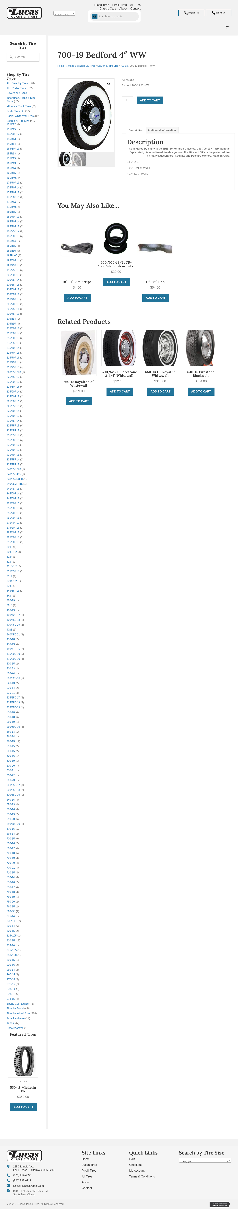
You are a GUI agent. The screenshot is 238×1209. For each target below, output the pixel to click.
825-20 (11, 945)
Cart (132, 1159)
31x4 (9, 556)
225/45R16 (13, 377)
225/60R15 (13, 396)
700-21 (11, 867)
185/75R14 (13, 231)
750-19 (11, 896)
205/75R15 (13, 313)
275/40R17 (13, 522)
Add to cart (150, 100)
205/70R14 (13, 299)
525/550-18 (13, 702)
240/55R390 (14, 469)
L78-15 (11, 998)
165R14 (11, 168)
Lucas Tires (89, 1164)
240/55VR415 (15, 483)
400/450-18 (13, 620)
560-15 (11, 741)
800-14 (11, 926)
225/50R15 (13, 382)
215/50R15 (13, 328)
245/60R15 (13, 498)
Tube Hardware (16, 1018)
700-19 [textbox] (204, 1161)
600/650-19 (13, 794)
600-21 (11, 770)
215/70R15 (13, 352)
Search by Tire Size (18, 121)
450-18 (11, 639)
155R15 (11, 158)
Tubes (10, 1023)
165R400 (12, 177)
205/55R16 (13, 284)
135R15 (11, 129)
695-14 (11, 833)
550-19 (11, 721)
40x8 (9, 629)
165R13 (11, 163)
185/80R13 (13, 236)
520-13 (11, 683)
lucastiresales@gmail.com (28, 1185)
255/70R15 (13, 513)
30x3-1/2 (12, 552)
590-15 (11, 746)
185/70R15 (13, 226)
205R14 (11, 318)
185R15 (11, 245)
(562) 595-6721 (22, 1180)
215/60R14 (13, 333)
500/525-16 (13, 678)
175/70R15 (13, 192)
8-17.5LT (12, 921)
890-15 (11, 959)
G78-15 (11, 994)
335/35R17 (13, 571)
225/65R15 (13, 406)
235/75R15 (13, 464)
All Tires (87, 1176)
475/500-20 (13, 658)
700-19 (11, 858)
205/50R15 (13, 275)
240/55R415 (14, 474)
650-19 (11, 814)
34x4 (9, 595)
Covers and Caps (17, 93)
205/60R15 (13, 289)
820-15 (11, 940)
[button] (191, 13)
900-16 (11, 964)
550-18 (11, 717)
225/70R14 (13, 411)
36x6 (9, 605)
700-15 (11, 838)
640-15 (11, 799)
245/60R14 (13, 493)
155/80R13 (13, 148)
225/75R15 (13, 425)
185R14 (11, 241)
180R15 (11, 211)
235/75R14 (13, 459)
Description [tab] (136, 130)
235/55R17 (13, 435)
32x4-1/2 (12, 566)
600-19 (11, 760)
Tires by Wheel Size (18, 1013)
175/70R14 (13, 187)
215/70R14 (13, 348)
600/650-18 (13, 790)
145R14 (11, 143)
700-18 (11, 853)
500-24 (11, 673)
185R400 (12, 255)
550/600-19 (13, 726)
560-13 (11, 731)
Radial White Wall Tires (20, 116)
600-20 (11, 765)
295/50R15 (13, 542)
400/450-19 (13, 624)
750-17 (11, 887)
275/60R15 (13, 527)
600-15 (11, 751)
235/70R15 (13, 449)
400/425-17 (13, 615)
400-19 (11, 610)
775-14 (11, 916)
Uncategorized (15, 1028)
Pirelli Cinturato (15, 111)
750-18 (11, 892)
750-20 (11, 901)
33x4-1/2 (12, 581)
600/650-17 (13, 785)
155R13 (11, 153)
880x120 (12, 955)
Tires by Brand (15, 1008)
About (86, 1182)
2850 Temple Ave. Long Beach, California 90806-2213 (34, 1168)
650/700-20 (13, 824)
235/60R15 (13, 440)
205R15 (11, 323)
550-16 (11, 712)
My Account (136, 1170)
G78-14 (11, 989)
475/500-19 (13, 654)
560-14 (11, 736)
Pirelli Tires (89, 1170)
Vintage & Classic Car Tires (80, 66)
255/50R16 (13, 503)
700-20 (11, 862)
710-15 (11, 872)
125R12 (11, 124)
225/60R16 (13, 401)
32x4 (9, 561)
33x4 (9, 576)
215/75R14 (13, 362)
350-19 (11, 600)
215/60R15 (13, 338)
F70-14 (11, 979)
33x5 (9, 586)
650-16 (11, 809)
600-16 (11, 755)
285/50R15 (13, 537)
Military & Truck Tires (19, 106)
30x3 (9, 547)
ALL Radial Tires (16, 88)
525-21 (11, 692)
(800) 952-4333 (22, 1175)
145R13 (11, 139)
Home (61, 66)
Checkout (135, 1164)
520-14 (11, 687)
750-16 (11, 882)
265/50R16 (13, 517)
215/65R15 (13, 343)
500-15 (11, 663)
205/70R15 (13, 304)
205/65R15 (13, 294)
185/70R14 (13, 221)
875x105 (12, 950)
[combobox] (64, 13)
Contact (87, 1188)
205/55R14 (13, 279)
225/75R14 (13, 420)
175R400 (12, 207)
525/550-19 (13, 707)
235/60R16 (13, 445)
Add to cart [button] (23, 1107)
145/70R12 (13, 134)
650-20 (11, 819)
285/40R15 (13, 532)
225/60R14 (13, 391)
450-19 (11, 644)
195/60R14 (13, 260)
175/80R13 (13, 197)
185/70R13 (13, 216)
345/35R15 (13, 590)
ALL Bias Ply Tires (17, 83)
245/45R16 (13, 488)
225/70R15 (13, 415)
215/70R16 (13, 357)
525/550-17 (13, 697)
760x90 (11, 911)
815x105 (12, 935)
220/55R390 (14, 372)
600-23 (11, 780)
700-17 (11, 848)
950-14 (11, 969)
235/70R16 (13, 454)
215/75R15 (13, 367)
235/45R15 (13, 430)
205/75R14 (13, 309)
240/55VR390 (15, 479)
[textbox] (64, 14)
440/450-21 (13, 634)
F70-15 (11, 984)
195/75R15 (13, 270)
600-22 (11, 775)
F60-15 (11, 974)
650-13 (11, 804)
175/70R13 (13, 182)
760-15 (11, 906)
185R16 (11, 250)
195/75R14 (13, 265)
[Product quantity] (127, 100)
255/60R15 (13, 508)
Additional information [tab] (162, 130)
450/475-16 (13, 649)
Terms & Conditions (142, 1176)
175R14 (11, 202)
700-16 (11, 843)
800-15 (11, 930)
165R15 (11, 173)
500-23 (11, 668)
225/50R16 (13, 386)
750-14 (11, 877)
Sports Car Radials (18, 1003)
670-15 (11, 828)
